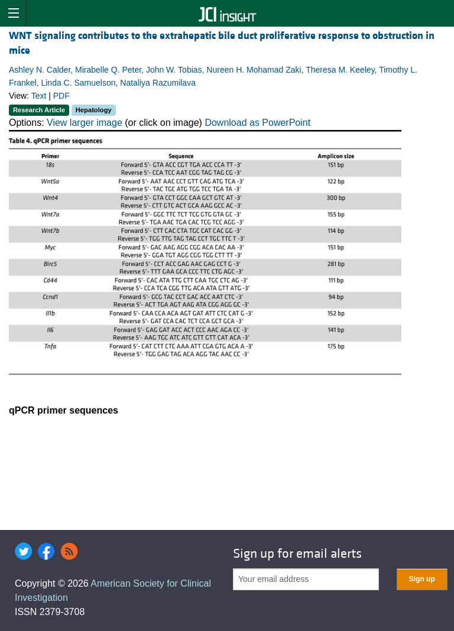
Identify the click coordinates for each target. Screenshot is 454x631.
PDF (61, 95)
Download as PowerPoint (257, 123)
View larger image (84, 123)
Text (39, 95)
